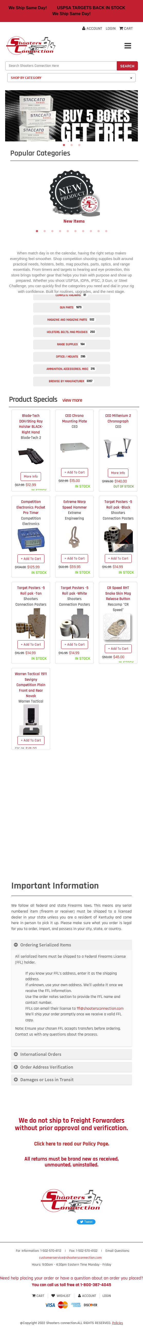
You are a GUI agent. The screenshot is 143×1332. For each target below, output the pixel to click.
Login (111, 28)
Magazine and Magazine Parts (71, 319)
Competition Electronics (31, 521)
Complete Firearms (71, 295)
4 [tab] (60, 231)
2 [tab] (71, 145)
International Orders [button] (40, 1054)
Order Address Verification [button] (46, 1067)
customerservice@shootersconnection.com (70, 1257)
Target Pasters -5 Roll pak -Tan (31, 590)
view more (72, 400)
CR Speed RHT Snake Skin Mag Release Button (118, 593)
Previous (5, 195)
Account (92, 28)
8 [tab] (90, 231)
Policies (117, 1323)
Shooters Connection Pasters (118, 515)
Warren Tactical (30, 701)
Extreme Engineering (74, 515)
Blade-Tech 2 (31, 437)
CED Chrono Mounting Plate (74, 418)
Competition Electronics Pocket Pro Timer (30, 507)
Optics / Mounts (71, 356)
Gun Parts (71, 307)
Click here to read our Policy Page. (71, 1143)
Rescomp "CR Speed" (118, 607)
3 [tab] (79, 145)
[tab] (71, 945)
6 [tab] (75, 231)
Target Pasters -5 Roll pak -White (74, 590)
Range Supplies (71, 344)
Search (127, 65)
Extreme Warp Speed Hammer (74, 504)
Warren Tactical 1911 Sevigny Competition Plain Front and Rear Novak (31, 685)
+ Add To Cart (74, 472)
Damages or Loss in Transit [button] (47, 1079)
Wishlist (61, 1296)
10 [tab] (106, 231)
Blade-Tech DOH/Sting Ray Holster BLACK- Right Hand (31, 424)
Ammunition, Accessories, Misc (71, 369)
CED (75, 426)
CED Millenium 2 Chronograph (118, 418)
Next (137, 195)
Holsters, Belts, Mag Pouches (72, 332)
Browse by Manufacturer (71, 381)
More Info (31, 476)
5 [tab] (67, 231)
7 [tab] (83, 231)
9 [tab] (98, 231)
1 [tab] (63, 145)
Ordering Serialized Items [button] (45, 945)
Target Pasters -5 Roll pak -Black (118, 504)
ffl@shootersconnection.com (100, 1008)
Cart (38, 1296)
